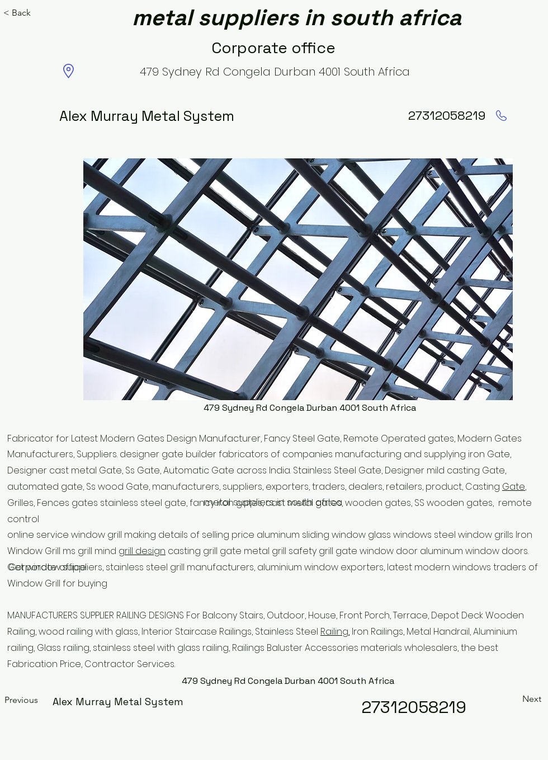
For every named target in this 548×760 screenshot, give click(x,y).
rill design (145, 551)
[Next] (519, 699)
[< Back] (20, 13)
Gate (513, 486)
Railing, (334, 631)
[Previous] (41, 700)
